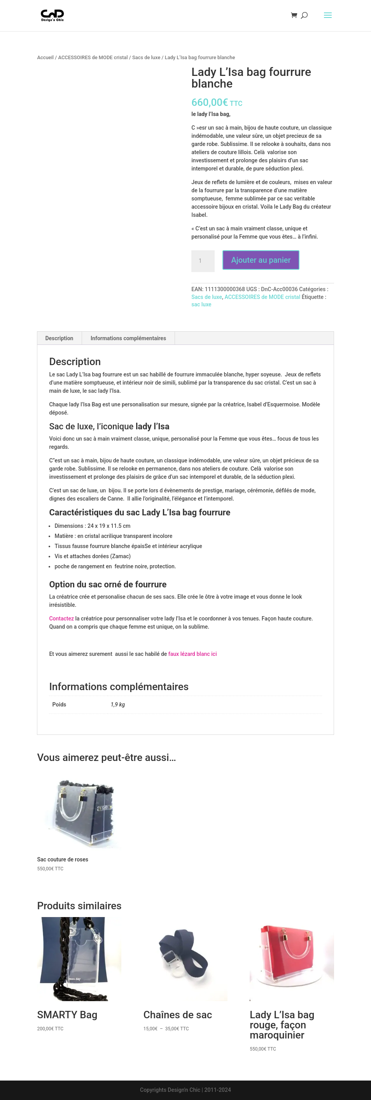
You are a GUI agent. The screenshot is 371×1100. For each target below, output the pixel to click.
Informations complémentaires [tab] (128, 338)
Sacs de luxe (146, 57)
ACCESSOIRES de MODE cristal (93, 57)
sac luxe (201, 304)
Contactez (61, 618)
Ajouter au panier (260, 260)
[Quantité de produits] (203, 261)
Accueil (45, 57)
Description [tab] (59, 338)
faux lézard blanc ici (192, 654)
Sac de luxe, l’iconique (92, 426)
